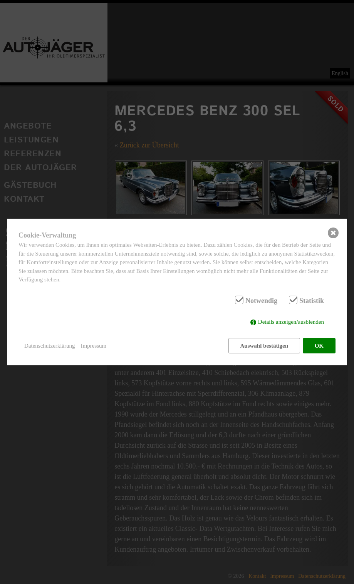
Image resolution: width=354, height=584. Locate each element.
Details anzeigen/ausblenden (291, 322)
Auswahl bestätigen (264, 346)
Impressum (94, 346)
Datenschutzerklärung (49, 346)
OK (319, 346)
